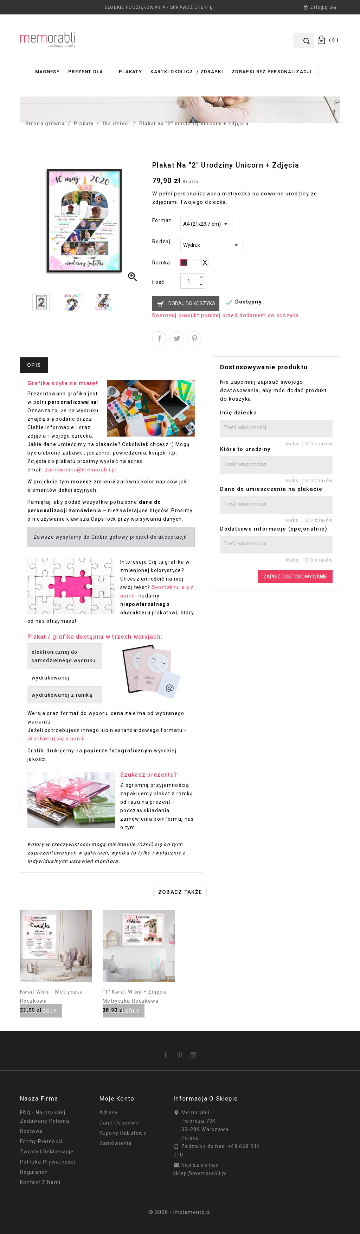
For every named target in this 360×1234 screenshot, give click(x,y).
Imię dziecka (238, 412)
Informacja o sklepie (205, 1098)
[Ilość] (188, 281)
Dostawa (31, 1131)
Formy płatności (41, 1141)
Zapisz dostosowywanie (295, 577)
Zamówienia (115, 1143)
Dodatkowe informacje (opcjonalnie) (273, 529)
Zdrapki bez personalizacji (272, 71)
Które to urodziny (245, 449)
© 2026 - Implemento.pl (180, 1212)
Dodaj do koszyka (192, 303)
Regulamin (34, 1172)
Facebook (167, 1052)
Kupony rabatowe (123, 1133)
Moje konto (117, 1098)
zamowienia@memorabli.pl (81, 469)
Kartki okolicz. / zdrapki (186, 71)
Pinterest (194, 338)
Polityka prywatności (47, 1162)
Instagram (194, 1052)
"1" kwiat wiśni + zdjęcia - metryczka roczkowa (137, 996)
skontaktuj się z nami (55, 738)
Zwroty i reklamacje (47, 1151)
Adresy (108, 1112)
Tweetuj (176, 338)
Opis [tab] (34, 365)
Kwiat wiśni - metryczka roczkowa (51, 996)
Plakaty (130, 71)
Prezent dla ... (89, 71)
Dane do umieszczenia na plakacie (271, 489)
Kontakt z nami (40, 1182)
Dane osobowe (119, 1123)
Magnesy (47, 71)
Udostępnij (159, 338)
